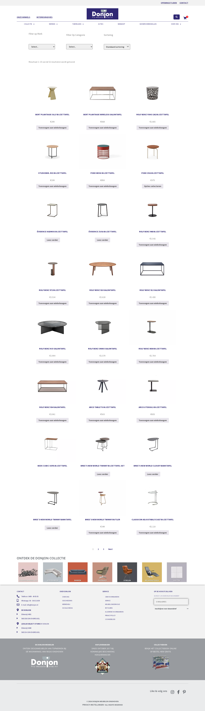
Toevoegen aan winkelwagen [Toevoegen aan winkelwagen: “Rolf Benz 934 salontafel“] (52, 420)
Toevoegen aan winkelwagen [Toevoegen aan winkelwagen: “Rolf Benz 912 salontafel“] (153, 303)
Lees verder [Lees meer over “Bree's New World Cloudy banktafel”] (152, 474)
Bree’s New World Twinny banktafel (52, 519)
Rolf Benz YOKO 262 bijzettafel (152, 114)
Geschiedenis (67, 601)
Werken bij (66, 604)
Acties (100, 24)
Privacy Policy (110, 615)
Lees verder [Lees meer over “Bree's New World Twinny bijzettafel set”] (102, 474)
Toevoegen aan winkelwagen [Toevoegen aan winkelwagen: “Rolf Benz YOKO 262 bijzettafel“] (153, 127)
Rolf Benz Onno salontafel (102, 348)
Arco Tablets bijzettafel (102, 407)
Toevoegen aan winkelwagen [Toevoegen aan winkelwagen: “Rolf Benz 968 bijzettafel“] (153, 244)
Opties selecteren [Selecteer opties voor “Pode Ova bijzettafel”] (152, 186)
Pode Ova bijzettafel (152, 173)
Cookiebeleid (110, 619)
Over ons (176, 24)
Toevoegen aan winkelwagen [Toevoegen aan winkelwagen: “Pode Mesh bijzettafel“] (103, 186)
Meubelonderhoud (112, 604)
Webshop (121, 24)
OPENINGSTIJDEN (169, 2)
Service (107, 601)
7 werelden (78, 24)
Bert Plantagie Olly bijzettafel (52, 114)
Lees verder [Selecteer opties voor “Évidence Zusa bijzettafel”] (102, 240)
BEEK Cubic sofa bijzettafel (52, 465)
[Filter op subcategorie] (79, 46)
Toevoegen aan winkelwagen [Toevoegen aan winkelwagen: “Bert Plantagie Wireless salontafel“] (103, 127)
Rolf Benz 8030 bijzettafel (153, 348)
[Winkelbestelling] (117, 47)
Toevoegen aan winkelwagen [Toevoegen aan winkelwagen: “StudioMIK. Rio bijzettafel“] (52, 186)
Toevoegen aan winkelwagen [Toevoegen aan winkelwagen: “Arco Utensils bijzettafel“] (153, 420)
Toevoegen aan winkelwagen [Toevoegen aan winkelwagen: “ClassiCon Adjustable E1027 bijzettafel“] (153, 532)
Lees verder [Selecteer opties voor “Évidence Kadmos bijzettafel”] (52, 240)
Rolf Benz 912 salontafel (153, 290)
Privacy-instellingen (93, 704)
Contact (184, 2)
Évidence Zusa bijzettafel (102, 231)
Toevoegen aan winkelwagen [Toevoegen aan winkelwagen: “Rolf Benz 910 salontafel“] (103, 303)
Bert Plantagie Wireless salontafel (102, 114)
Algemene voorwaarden (114, 612)
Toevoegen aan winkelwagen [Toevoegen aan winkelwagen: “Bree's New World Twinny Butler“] (103, 532)
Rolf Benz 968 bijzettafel (152, 231)
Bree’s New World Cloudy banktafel (153, 465)
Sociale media (67, 608)
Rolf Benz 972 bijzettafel (52, 290)
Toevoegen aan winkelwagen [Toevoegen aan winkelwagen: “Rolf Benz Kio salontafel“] (52, 361)
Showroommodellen (148, 24)
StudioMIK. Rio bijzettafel (52, 173)
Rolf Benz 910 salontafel (102, 290)
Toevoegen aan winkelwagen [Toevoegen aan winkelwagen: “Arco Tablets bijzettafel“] (103, 420)
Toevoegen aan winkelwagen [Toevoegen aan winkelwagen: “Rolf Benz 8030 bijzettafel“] (153, 361)
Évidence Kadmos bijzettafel (52, 231)
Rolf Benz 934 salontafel (52, 407)
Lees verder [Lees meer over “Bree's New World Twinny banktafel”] (52, 528)
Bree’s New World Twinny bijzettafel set (103, 465)
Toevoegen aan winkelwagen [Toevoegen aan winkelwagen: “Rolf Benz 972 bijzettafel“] (52, 303)
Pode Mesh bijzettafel (102, 173)
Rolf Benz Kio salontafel (52, 348)
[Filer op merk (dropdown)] (42, 46)
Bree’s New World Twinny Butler (102, 519)
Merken (53, 24)
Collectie (29, 24)
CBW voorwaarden (112, 597)
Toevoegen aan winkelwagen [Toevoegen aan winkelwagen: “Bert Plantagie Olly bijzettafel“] (52, 127)
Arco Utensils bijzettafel (153, 407)
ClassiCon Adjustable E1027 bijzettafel (153, 519)
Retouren (109, 608)
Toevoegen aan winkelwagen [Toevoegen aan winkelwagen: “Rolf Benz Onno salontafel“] (103, 361)
